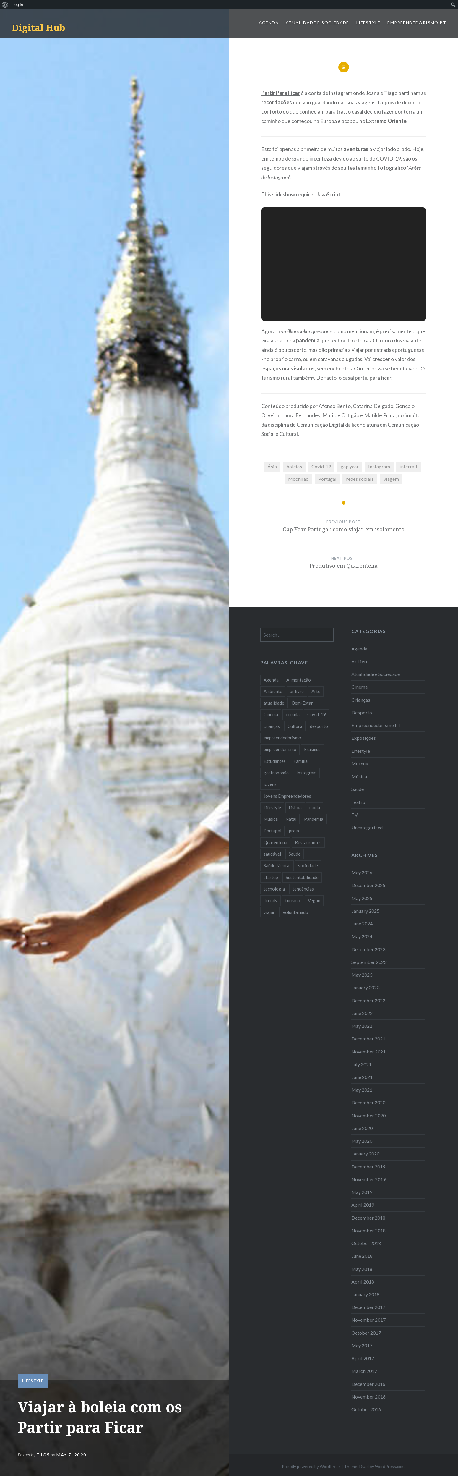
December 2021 (368, 1038)
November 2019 (368, 1179)
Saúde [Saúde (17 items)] (295, 854)
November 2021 (368, 1051)
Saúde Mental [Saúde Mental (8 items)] (277, 865)
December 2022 (368, 1000)
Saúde (357, 789)
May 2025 (361, 898)
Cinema (359, 687)
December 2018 (368, 1218)
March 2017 (364, 1371)
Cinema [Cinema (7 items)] (271, 714)
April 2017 (362, 1358)
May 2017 (361, 1345)
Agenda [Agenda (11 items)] (271, 679)
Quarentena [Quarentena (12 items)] (275, 842)
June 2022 (362, 1013)
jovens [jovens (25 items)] (270, 784)
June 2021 (362, 1077)
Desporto (361, 712)
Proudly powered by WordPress (311, 1466)
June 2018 (362, 1256)
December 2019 (368, 1166)
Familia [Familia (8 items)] (300, 761)
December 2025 (368, 885)
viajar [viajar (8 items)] (269, 912)
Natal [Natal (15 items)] (290, 819)
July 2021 (361, 1064)
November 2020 (368, 1115)
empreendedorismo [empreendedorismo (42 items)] (282, 737)
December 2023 (368, 949)
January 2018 (365, 1294)
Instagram (379, 466)
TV (354, 815)
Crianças (360, 700)
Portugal (327, 479)
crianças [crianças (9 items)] (272, 726)
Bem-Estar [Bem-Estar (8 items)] (302, 702)
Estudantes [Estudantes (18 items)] (275, 761)
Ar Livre (359, 661)
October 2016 (366, 1409)
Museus (359, 763)
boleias (294, 466)
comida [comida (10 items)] (293, 714)
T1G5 (43, 1454)
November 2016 (368, 1396)
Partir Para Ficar (280, 93)
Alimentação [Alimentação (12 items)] (298, 679)
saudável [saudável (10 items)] (272, 854)
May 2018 (361, 1269)
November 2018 (368, 1230)
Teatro (358, 802)
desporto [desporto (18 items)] (319, 726)
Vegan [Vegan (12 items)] (314, 900)
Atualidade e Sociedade (317, 22)
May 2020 (361, 1141)
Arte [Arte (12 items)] (315, 691)
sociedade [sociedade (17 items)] (308, 865)
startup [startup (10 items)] (271, 877)
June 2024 (362, 923)
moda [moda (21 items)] (314, 807)
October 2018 (366, 1243)
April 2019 (362, 1205)
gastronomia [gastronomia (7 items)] (276, 772)
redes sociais (360, 479)
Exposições (363, 738)
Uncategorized (367, 827)
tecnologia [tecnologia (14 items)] (274, 888)
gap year (350, 466)
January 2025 (365, 911)
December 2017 (368, 1307)
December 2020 (368, 1102)
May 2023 (361, 974)
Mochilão (298, 479)
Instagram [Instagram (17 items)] (306, 772)
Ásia (272, 466)
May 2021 (361, 1090)
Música (359, 776)
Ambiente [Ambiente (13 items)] (273, 691)
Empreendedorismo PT (416, 22)
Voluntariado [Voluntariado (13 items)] (295, 912)
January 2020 (365, 1153)
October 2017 (366, 1333)
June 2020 (362, 1128)
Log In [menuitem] (17, 4)
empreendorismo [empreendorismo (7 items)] (280, 749)
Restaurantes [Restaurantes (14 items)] (308, 842)
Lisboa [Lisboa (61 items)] (295, 807)
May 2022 (361, 1026)
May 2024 (361, 936)
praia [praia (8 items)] (294, 830)
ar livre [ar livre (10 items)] (297, 691)
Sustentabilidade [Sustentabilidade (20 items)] (302, 877)
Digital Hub (38, 28)
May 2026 (361, 872)
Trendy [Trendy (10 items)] (270, 900)
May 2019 (361, 1192)
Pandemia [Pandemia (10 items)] (313, 819)
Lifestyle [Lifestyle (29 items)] (272, 807)
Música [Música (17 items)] (271, 819)
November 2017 (368, 1320)
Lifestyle (368, 22)
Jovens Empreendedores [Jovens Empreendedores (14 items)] (287, 796)
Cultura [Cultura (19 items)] (295, 726)
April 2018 (362, 1281)
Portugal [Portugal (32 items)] (272, 830)
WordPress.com (390, 1466)
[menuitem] (5, 4)
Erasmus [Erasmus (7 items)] (312, 749)
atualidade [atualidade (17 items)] (274, 702)
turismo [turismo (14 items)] (292, 900)
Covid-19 (321, 466)
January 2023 (365, 987)
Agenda (269, 22)
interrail (408, 466)
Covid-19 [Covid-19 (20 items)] (316, 714)
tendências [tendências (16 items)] (303, 888)
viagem (391, 479)
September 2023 (368, 962)
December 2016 (368, 1384)
